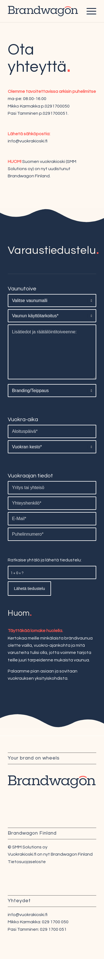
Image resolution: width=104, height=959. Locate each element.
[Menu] (88, 11)
